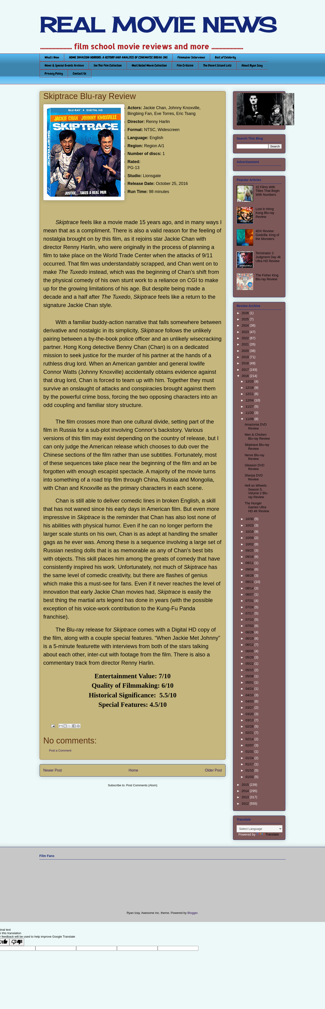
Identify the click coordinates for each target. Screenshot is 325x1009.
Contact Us (79, 73)
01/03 (249, 777)
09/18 (249, 557)
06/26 (249, 632)
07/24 (249, 607)
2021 (246, 344)
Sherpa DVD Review (254, 477)
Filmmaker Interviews (191, 57)
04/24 (249, 688)
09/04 (249, 569)
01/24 (249, 758)
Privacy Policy (54, 73)
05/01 (249, 682)
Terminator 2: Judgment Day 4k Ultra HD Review (268, 257)
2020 (246, 351)
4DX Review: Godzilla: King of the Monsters (267, 235)
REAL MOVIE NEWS (158, 25)
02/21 (249, 732)
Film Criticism (185, 65)
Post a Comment (60, 750)
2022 (246, 338)
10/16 (249, 531)
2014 (246, 791)
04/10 (249, 695)
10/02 (249, 544)
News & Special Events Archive (64, 65)
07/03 (249, 626)
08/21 (249, 582)
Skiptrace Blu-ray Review (257, 446)
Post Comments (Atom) (141, 785)
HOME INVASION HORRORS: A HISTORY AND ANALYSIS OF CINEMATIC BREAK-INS (118, 57)
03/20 (249, 714)
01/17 (249, 764)
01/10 (249, 770)
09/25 (249, 550)
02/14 (249, 739)
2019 (246, 357)
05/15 (249, 670)
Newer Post (52, 770)
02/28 (249, 726)
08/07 (249, 594)
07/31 (249, 600)
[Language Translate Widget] (259, 828)
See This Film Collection (108, 65)
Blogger (192, 913)
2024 (246, 325)
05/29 (249, 657)
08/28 (249, 575)
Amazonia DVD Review (256, 426)
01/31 (249, 751)
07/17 (249, 613)
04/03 (249, 701)
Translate (267, 834)
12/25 (249, 381)
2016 (246, 376)
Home (133, 770)
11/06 (249, 419)
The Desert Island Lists (217, 65)
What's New (52, 57)
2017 (246, 369)
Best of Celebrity (225, 57)
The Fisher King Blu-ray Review (267, 277)
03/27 (249, 707)
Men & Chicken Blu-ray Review (257, 436)
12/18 (249, 387)
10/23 (249, 525)
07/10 (249, 619)
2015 (246, 785)
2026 (246, 313)
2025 (246, 319)
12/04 (249, 400)
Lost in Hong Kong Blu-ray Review (265, 213)
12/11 (249, 394)
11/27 (249, 406)
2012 (246, 803)
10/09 (249, 538)
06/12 (249, 644)
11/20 (249, 413)
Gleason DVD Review (254, 467)
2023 (246, 332)
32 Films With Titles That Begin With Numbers (268, 191)
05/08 (249, 676)
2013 (246, 797)
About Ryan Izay (252, 65)
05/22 (249, 663)
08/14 (249, 588)
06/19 (249, 638)
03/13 (249, 720)
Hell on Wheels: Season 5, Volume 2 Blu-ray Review (256, 491)
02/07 (249, 745)
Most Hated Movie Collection (149, 65)
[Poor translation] (16, 942)
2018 (246, 363)
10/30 (249, 519)
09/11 (249, 563)
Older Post (213, 770)
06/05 (249, 651)
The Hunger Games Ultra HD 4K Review (257, 507)
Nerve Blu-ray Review (254, 457)
